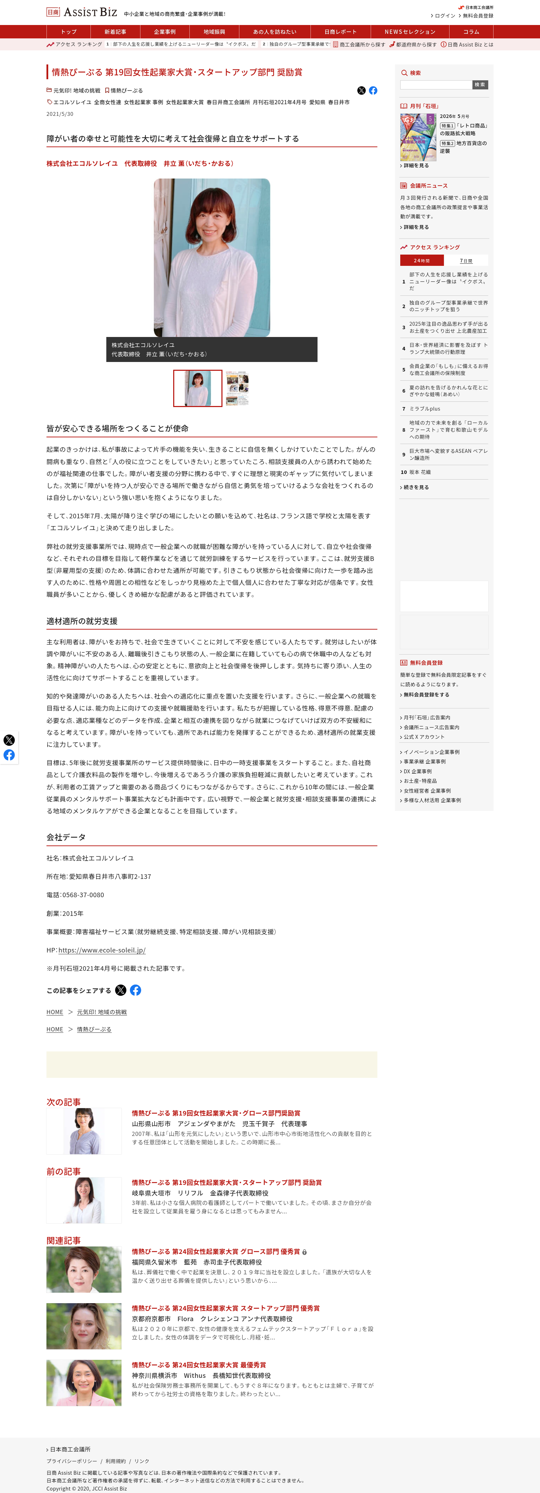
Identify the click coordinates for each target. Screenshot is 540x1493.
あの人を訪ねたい (275, 31)
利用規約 (116, 1460)
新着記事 (115, 31)
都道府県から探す (413, 44)
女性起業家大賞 (185, 102)
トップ (69, 31)
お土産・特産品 (420, 781)
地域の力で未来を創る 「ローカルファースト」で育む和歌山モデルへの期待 (448, 429)
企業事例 (165, 31)
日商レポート (340, 31)
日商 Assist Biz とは (467, 44)
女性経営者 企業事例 (427, 790)
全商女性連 (107, 102)
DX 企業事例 (418, 771)
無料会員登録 (478, 15)
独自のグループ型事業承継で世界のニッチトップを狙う (327, 44)
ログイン (445, 15)
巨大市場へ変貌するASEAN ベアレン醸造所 (448, 454)
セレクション (410, 31)
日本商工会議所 (70, 1449)
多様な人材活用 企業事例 (432, 800)
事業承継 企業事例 (425, 761)
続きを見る (416, 487)
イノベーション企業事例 (432, 751)
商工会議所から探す (359, 44)
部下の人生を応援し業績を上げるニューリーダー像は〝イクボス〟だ (184, 44)
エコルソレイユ (73, 102)
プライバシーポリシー (72, 1460)
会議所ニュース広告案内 (432, 727)
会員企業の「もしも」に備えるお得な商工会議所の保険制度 (448, 369)
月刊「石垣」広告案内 (427, 717)
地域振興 (214, 31)
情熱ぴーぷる (127, 90)
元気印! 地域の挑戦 (77, 90)
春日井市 (339, 102)
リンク (142, 1460)
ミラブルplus (424, 408)
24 (422, 260)
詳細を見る (416, 165)
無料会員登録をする (427, 694)
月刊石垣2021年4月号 (280, 102)
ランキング (74, 44)
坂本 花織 (420, 472)
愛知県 (317, 102)
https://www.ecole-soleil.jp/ (102, 949)
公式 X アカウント (424, 736)
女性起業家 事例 (143, 102)
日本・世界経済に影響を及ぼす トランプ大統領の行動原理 (448, 348)
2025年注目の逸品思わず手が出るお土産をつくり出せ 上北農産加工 (448, 327)
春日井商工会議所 (228, 102)
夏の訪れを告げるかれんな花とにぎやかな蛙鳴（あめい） (448, 391)
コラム (471, 31)
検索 (480, 84)
